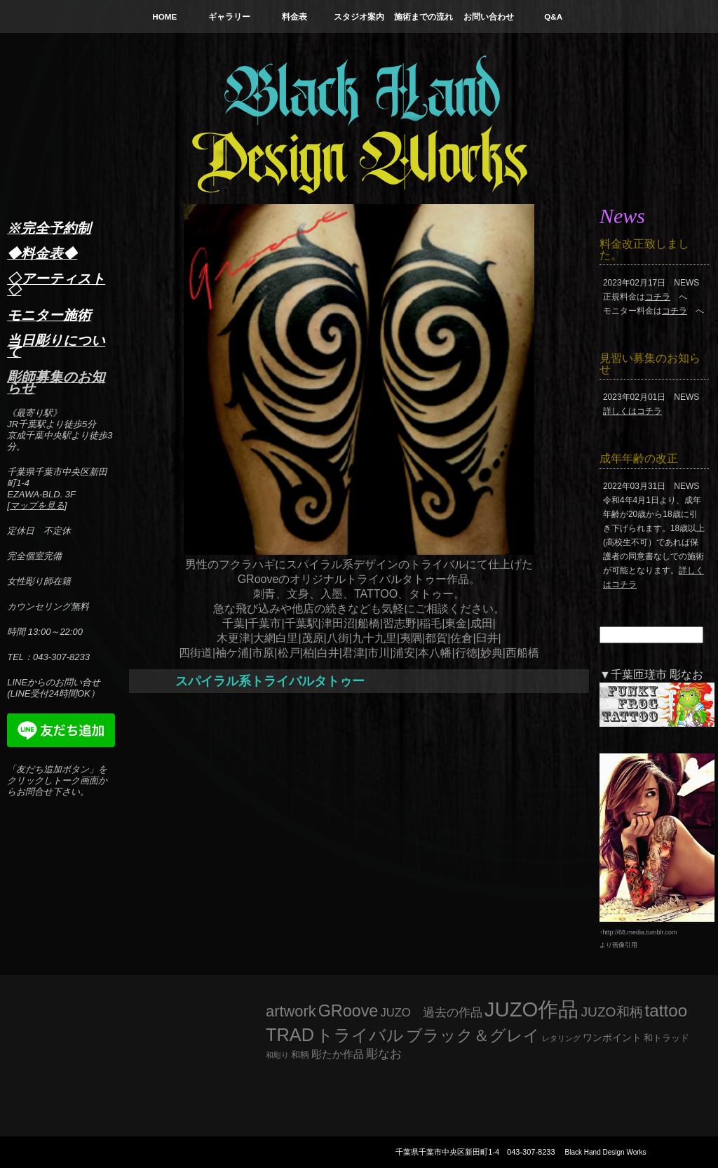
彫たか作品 (337, 1054)
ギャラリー (229, 16)
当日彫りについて (56, 346)
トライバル (360, 1035)
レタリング (561, 1038)
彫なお (384, 1054)
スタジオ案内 (359, 16)
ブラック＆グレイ (473, 1035)
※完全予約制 (49, 228)
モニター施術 (49, 315)
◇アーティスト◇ (56, 284)
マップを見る (37, 505)
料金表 (294, 16)
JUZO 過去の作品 (431, 1012)
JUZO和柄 (612, 1012)
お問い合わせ (488, 16)
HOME (164, 16)
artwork (291, 1011)
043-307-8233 (531, 1152)
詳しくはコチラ (632, 411)
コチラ (657, 297)
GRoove (348, 1011)
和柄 (300, 1054)
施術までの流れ (423, 16)
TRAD (290, 1035)
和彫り (277, 1055)
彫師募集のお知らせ (56, 382)
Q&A (553, 16)
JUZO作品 (532, 1009)
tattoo (666, 1010)
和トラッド (666, 1038)
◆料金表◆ (42, 253)
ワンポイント (612, 1037)
